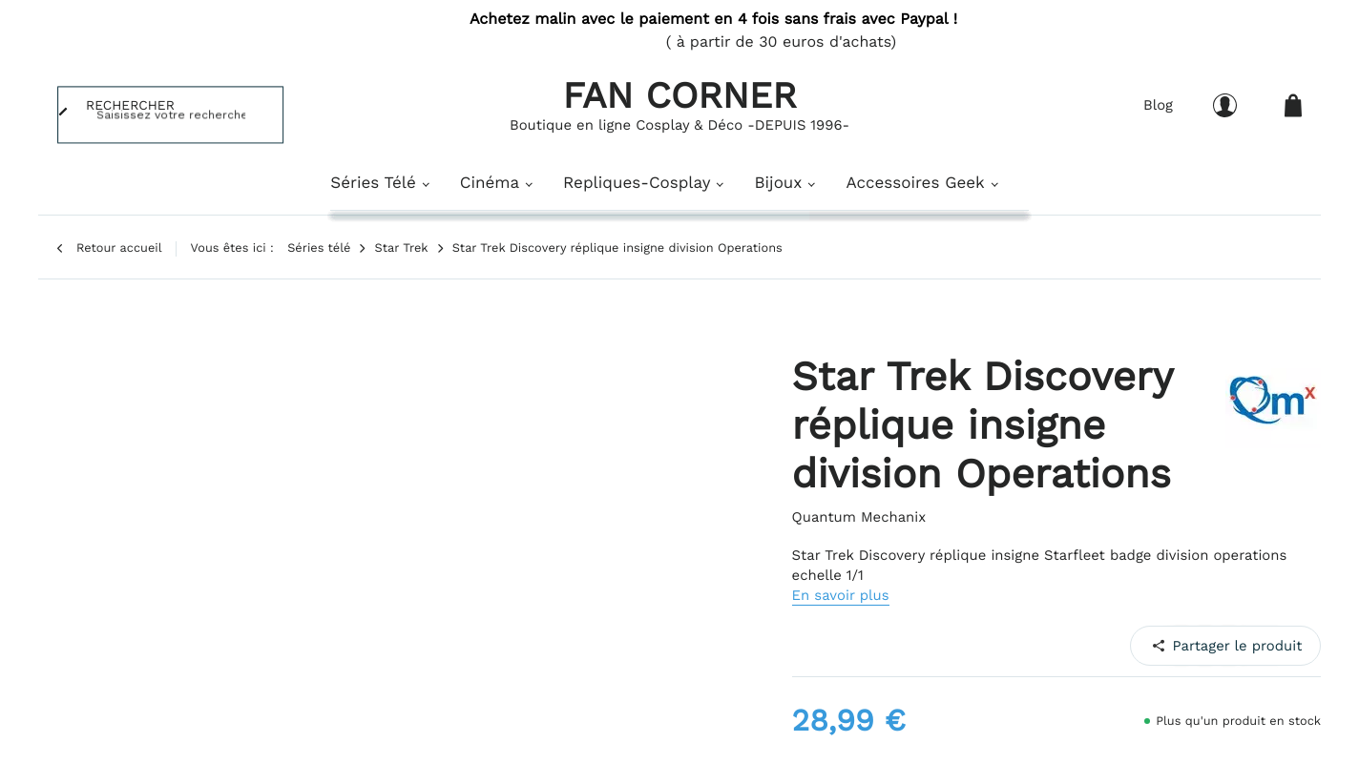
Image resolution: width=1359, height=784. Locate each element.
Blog (1158, 104)
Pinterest (1214, 645)
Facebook (1166, 645)
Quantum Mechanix (859, 517)
